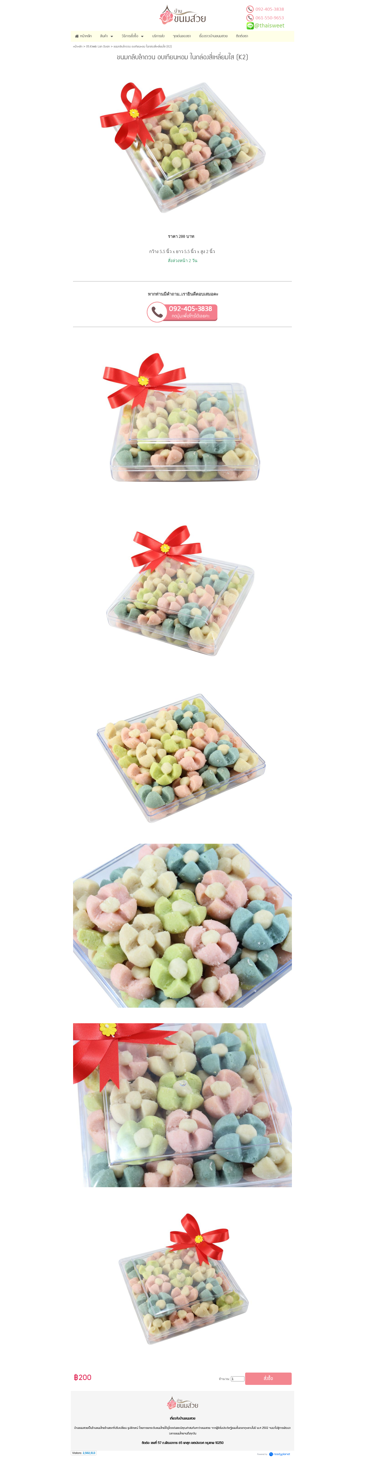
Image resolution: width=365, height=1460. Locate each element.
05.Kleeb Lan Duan (98, 46)
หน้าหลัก (77, 46)
